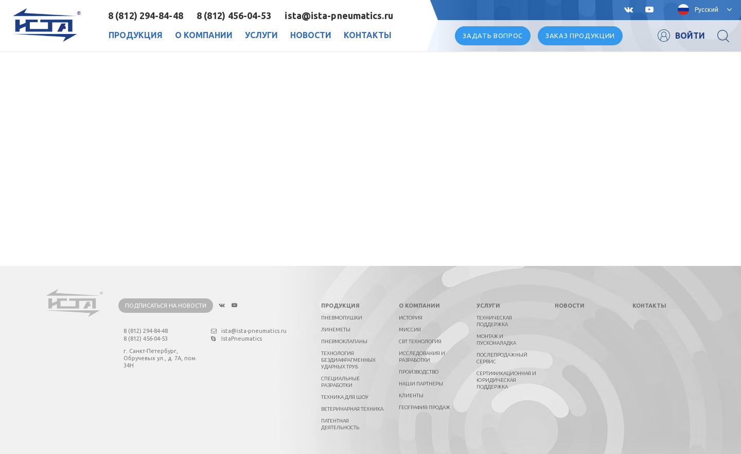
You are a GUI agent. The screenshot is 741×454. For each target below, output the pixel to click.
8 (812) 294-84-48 (145, 15)
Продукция (136, 35)
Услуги (261, 35)
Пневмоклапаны (344, 341)
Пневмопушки (341, 318)
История (410, 318)
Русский (706, 9)
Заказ (580, 35)
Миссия (410, 329)
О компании (419, 305)
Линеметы (335, 329)
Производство (418, 372)
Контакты (368, 35)
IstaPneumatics (236, 338)
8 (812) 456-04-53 (234, 15)
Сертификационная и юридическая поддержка (506, 380)
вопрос (493, 35)
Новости (310, 35)
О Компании (204, 35)
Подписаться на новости (165, 305)
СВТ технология (420, 341)
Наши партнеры (421, 383)
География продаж (424, 407)
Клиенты (411, 395)
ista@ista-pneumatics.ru (339, 15)
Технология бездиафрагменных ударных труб (348, 359)
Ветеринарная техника (352, 409)
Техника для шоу (344, 397)
